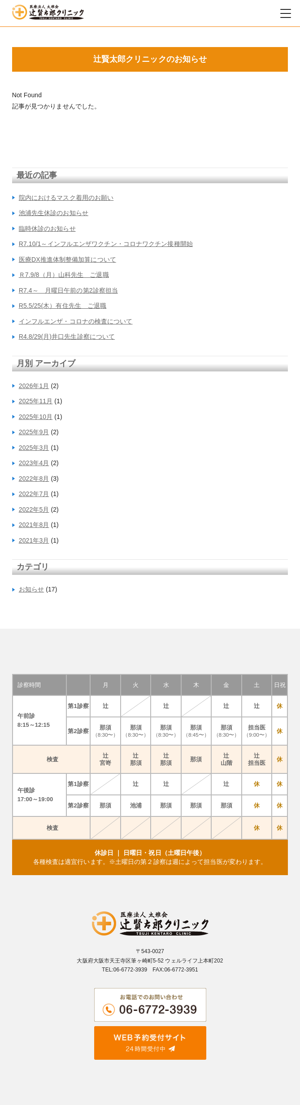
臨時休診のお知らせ (47, 228)
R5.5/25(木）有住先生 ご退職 (63, 305)
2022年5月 (34, 509)
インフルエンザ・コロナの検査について (76, 321)
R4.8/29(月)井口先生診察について (67, 336)
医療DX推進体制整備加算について (67, 259)
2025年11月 (36, 401)
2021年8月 (34, 524)
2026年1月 (34, 385)
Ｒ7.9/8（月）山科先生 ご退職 (64, 274)
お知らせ (31, 589)
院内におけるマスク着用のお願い (66, 197)
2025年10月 (36, 416)
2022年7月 (34, 493)
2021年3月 (34, 540)
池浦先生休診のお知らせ (53, 212)
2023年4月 (34, 462)
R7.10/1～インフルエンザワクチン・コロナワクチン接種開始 (106, 243)
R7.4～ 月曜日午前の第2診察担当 (68, 290)
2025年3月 (34, 447)
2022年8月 (34, 478)
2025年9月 (34, 432)
